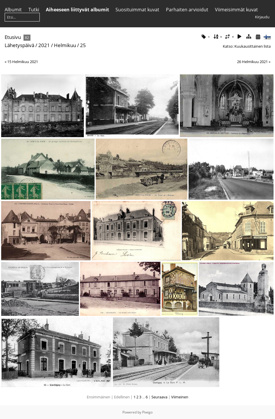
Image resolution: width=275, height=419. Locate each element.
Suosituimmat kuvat (137, 9)
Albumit (13, 9)
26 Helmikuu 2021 (252, 61)
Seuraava (159, 397)
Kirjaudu (262, 16)
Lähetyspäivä (19, 45)
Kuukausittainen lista (252, 46)
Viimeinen (179, 397)
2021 (44, 45)
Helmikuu (65, 45)
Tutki (33, 9)
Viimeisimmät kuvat (236, 9)
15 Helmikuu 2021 (22, 61)
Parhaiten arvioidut (187, 9)
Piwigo (147, 412)
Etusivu (13, 37)
